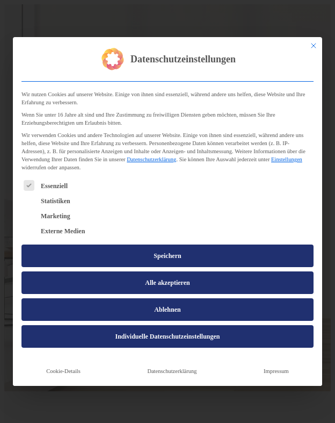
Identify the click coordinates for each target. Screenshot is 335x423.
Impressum (276, 371)
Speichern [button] (167, 256)
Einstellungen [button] (286, 159)
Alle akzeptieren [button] (167, 282)
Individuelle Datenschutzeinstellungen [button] (167, 336)
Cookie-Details (63, 371)
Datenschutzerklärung (151, 159)
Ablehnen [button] (167, 309)
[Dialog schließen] (313, 45)
